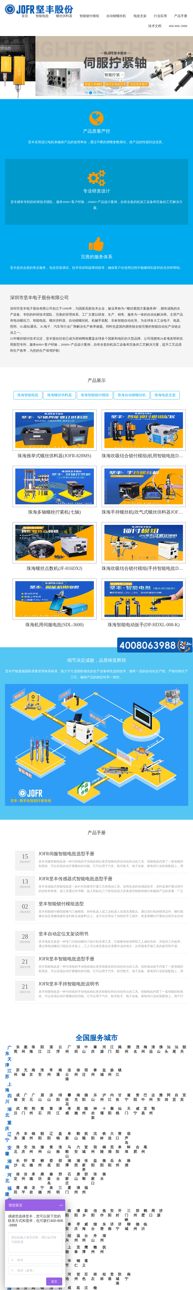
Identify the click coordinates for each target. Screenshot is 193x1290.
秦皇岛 (50, 1178)
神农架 (94, 1113)
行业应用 (160, 16)
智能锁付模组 (89, 16)
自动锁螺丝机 (116, 16)
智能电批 (42, 16)
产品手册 (180, 16)
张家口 (94, 1178)
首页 (25, 16)
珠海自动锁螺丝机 (132, 395)
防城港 (118, 1278)
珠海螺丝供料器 (59, 395)
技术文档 (154, 26)
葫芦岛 (128, 1138)
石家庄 (68, 1178)
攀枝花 (68, 1099)
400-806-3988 (178, 26)
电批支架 (140, 16)
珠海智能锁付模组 (95, 395)
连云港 (68, 1074)
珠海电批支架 (165, 395)
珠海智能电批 (27, 395)
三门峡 (128, 1215)
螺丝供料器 (64, 16)
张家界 (85, 1165)
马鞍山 (68, 1151)
